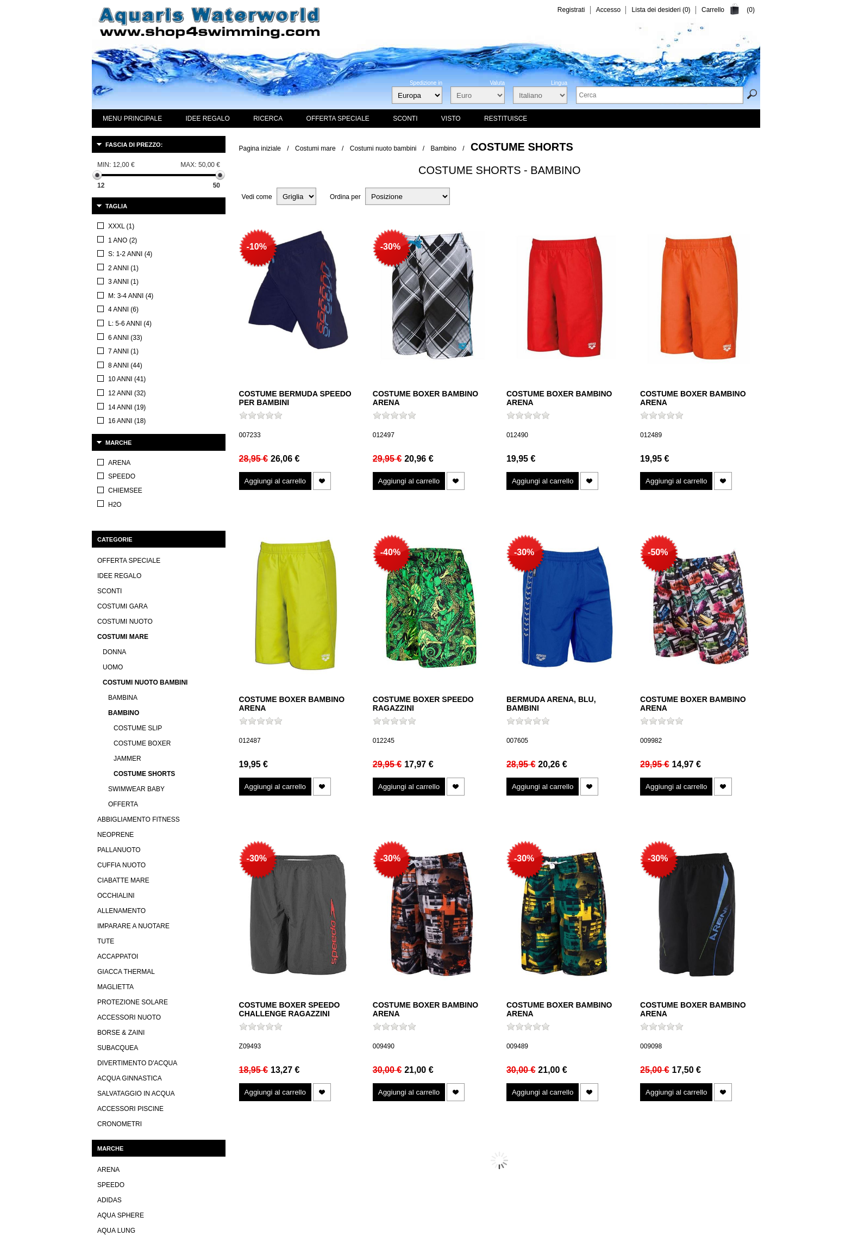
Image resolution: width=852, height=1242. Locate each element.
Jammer (127, 478)
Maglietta (115, 706)
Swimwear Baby (136, 508)
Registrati (571, 10)
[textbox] (659, 95)
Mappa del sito (524, 1233)
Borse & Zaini (121, 752)
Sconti (109, 310)
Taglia (116, 206)
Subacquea (117, 767)
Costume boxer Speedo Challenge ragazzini (289, 1009)
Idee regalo (119, 295)
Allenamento (121, 630)
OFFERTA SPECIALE (128, 280)
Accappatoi (117, 676)
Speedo (110, 904)
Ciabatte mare (123, 600)
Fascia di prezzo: (133, 144)
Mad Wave (114, 980)
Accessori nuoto (129, 737)
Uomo (113, 386)
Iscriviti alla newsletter (459, 1233)
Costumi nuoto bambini (383, 148)
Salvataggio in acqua (135, 813)
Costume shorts (144, 493)
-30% (390, 246)
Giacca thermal (126, 691)
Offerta (123, 523)
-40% (390, 552)
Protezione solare (132, 721)
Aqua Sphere (120, 935)
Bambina (122, 417)
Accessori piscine (130, 828)
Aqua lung (116, 950)
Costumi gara (122, 326)
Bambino (443, 148)
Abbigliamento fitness (138, 539)
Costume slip (138, 447)
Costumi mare (315, 148)
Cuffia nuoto (121, 584)
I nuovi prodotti (365, 1233)
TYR (103, 965)
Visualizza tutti (118, 1000)
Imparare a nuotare (133, 645)
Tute (105, 661)
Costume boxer (142, 463)
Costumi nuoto (125, 341)
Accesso (608, 10)
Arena (108, 889)
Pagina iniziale (260, 148)
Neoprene (115, 554)
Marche (118, 225)
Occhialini (116, 615)
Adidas (109, 919)
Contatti (318, 1233)
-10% (257, 246)
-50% (658, 552)
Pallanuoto (119, 569)
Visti (407, 1233)
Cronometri (119, 843)
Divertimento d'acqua (137, 782)
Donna (114, 371)
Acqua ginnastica (129, 798)
